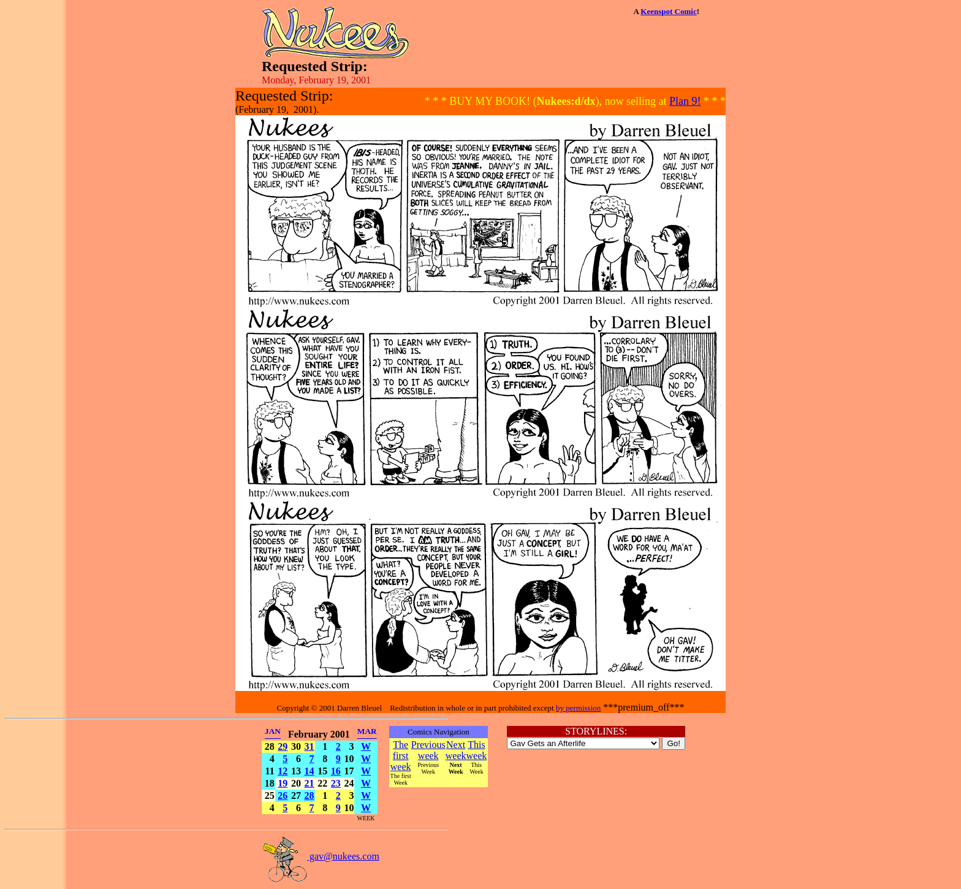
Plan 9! (685, 101)
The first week (400, 755)
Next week (456, 750)
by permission (578, 707)
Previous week (428, 750)
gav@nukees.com (320, 856)
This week (476, 750)
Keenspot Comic (668, 11)
